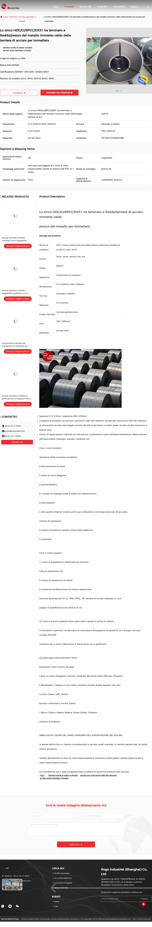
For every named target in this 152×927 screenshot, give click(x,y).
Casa (55, 6)
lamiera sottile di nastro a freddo (63, 775)
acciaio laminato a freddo (27, 19)
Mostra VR (85, 6)
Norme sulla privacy (10, 919)
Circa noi (102, 6)
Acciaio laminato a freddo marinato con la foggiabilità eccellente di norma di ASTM (14, 241)
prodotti (13, 17)
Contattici (119, 6)
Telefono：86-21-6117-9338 (15, 876)
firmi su (144, 899)
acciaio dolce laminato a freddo (54, 778)
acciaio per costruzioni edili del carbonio (98, 775)
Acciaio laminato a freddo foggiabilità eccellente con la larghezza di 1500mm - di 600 (15, 293)
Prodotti (69, 6)
